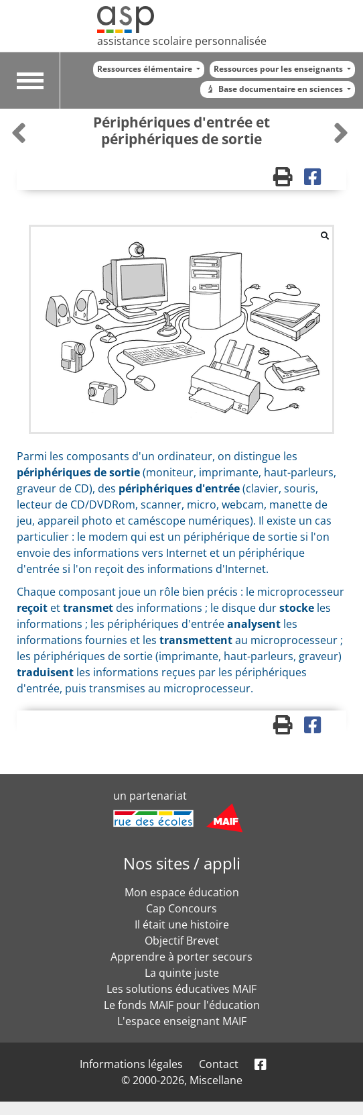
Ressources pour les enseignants (279, 68)
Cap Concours (181, 908)
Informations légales (131, 1064)
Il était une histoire (182, 924)
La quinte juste (182, 972)
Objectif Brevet (182, 940)
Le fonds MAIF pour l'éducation (182, 1005)
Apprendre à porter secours (181, 956)
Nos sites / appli (181, 863)
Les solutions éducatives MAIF (181, 988)
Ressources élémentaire (145, 68)
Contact (218, 1064)
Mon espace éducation (182, 892)
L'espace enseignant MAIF (181, 1021)
